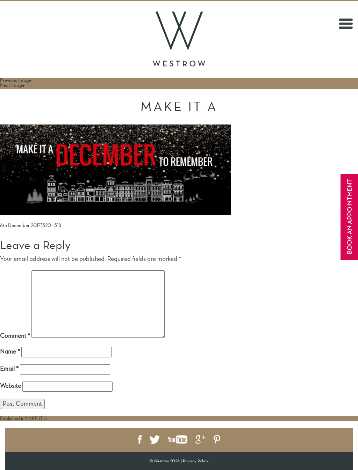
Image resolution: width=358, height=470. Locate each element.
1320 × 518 (51, 225)
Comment (15, 336)
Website (10, 386)
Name (10, 351)
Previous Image (15, 80)
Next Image (12, 85)
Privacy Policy (195, 460)
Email (9, 368)
